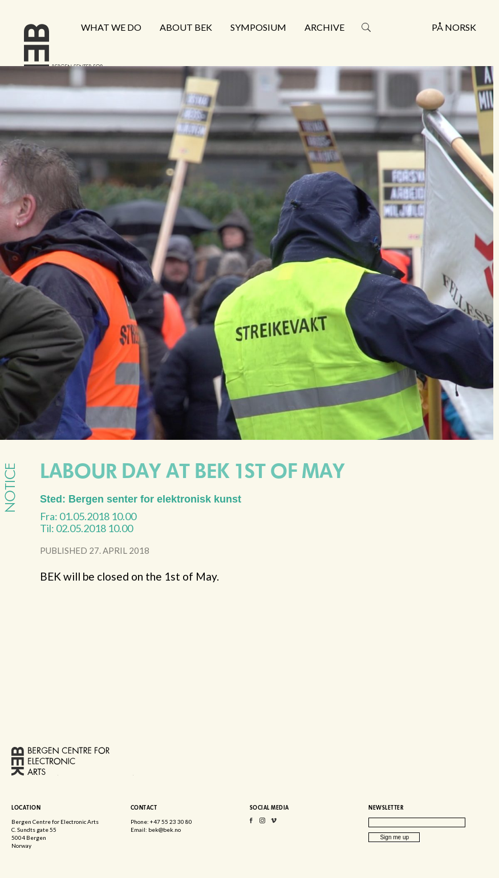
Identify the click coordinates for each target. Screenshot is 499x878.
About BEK (186, 27)
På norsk (454, 27)
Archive (324, 27)
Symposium (258, 27)
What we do (111, 27)
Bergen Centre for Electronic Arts (63, 55)
